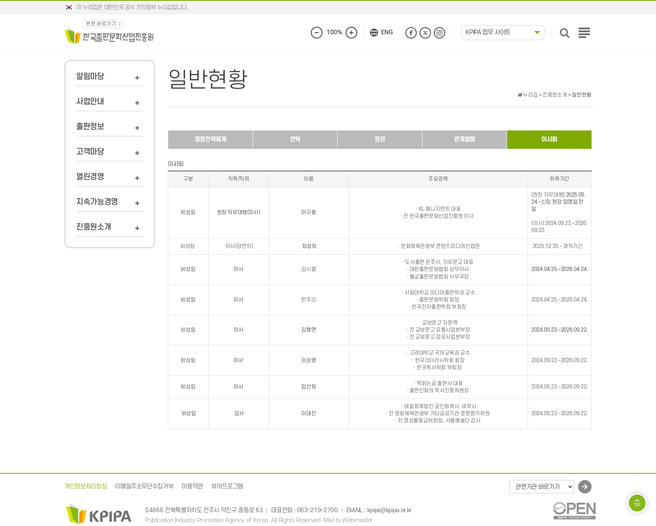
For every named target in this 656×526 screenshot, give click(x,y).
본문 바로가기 (101, 24)
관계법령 (464, 139)
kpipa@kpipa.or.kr (389, 510)
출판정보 (90, 127)
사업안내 (90, 101)
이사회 (549, 139)
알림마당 (90, 76)
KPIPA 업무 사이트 (488, 32)
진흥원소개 (93, 227)
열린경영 (90, 177)
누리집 (528, 95)
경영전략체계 (210, 139)
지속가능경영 (97, 202)
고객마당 (90, 152)
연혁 (295, 139)
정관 (379, 139)
